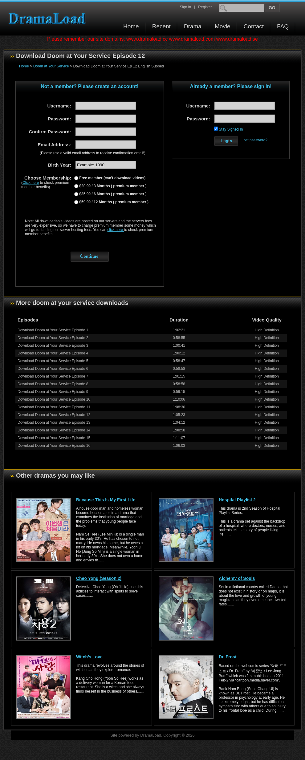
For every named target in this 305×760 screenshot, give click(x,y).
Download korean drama (48, 18)
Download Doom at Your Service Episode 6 (53, 368)
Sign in (185, 7)
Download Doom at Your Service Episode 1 (53, 330)
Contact (254, 26)
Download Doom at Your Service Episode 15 (54, 438)
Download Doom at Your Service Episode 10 (54, 399)
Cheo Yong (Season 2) (98, 578)
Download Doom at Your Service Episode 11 (54, 407)
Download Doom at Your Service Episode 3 (53, 345)
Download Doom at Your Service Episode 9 (53, 392)
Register (205, 7)
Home (131, 26)
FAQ (283, 26)
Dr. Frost (228, 656)
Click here (30, 182)
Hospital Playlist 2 (237, 499)
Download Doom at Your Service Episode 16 (54, 445)
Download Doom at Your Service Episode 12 (54, 415)
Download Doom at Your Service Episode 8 (53, 384)
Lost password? (254, 140)
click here (116, 230)
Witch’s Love (89, 656)
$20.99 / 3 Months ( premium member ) (112, 186)
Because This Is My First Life (105, 499)
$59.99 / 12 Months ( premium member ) (113, 202)
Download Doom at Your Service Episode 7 (53, 376)
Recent (161, 26)
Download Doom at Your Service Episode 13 (54, 422)
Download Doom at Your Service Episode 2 (53, 338)
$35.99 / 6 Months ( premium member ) (112, 194)
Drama (192, 26)
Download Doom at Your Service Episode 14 (54, 430)
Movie (222, 26)
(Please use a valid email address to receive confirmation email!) (92, 153)
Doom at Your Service (51, 66)
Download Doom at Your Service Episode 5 (53, 361)
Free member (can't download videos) (111, 178)
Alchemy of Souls (237, 578)
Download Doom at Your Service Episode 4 (53, 353)
